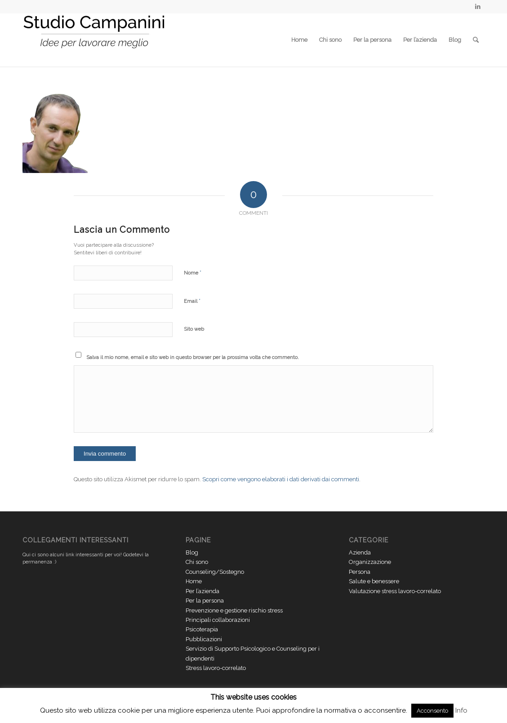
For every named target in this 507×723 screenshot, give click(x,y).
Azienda (360, 552)
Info (461, 710)
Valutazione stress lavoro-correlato (395, 591)
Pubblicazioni (204, 639)
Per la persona (372, 39)
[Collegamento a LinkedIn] (478, 6)
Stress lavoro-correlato (216, 668)
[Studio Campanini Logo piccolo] (94, 40)
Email (192, 300)
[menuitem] (476, 40)
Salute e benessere (374, 581)
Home (299, 39)
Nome (192, 272)
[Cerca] (476, 40)
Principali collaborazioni (218, 620)
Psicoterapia (202, 629)
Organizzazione (370, 562)
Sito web (194, 329)
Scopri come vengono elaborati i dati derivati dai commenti (280, 479)
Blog (455, 39)
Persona (359, 571)
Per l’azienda (420, 39)
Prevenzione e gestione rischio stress (234, 610)
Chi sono (330, 39)
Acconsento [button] (432, 710)
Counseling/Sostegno (215, 571)
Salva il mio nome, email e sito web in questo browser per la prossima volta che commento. (192, 357)
